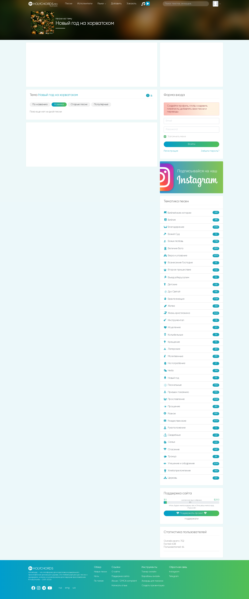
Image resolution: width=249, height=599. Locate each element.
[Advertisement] (92, 64)
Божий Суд (191, 234)
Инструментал (191, 320)
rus (60, 588)
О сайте (116, 572)
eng (67, 588)
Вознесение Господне (191, 262)
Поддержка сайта (120, 576)
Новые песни (100, 572)
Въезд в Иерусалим (191, 277)
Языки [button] (100, 3)
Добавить (116, 3)
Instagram (174, 572)
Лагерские (191, 349)
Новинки (59, 104)
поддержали (191, 519)
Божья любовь (191, 241)
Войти (191, 144)
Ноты (96, 576)
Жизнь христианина (191, 313)
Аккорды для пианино (152, 581)
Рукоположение (191, 428)
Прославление (191, 399)
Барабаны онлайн (151, 576)
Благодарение (191, 227)
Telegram (174, 576)
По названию (40, 104)
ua (74, 588)
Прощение (191, 406)
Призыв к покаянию (191, 392)
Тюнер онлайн (149, 572)
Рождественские (191, 420)
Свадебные (191, 435)
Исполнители (84, 3)
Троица (191, 456)
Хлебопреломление (191, 470)
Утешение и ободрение (191, 463)
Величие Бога (191, 248)
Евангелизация (191, 298)
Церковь (191, 478)
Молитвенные (191, 356)
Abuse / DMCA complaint (124, 581)
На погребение (191, 363)
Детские (191, 284)
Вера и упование (191, 255)
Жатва (191, 306)
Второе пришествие (191, 270)
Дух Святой (191, 291)
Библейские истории (191, 212)
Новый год (191, 377)
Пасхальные (191, 385)
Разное (191, 413)
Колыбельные (191, 334)
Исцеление (191, 327)
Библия (191, 220)
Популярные (101, 104)
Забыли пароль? (210, 151)
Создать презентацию (153, 585)
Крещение (191, 342)
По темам (99, 581)
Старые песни (79, 104)
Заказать (131, 3)
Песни (68, 3)
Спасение (191, 449)
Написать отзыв (119, 585)
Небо (191, 370)
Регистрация (171, 151)
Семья (191, 442)
